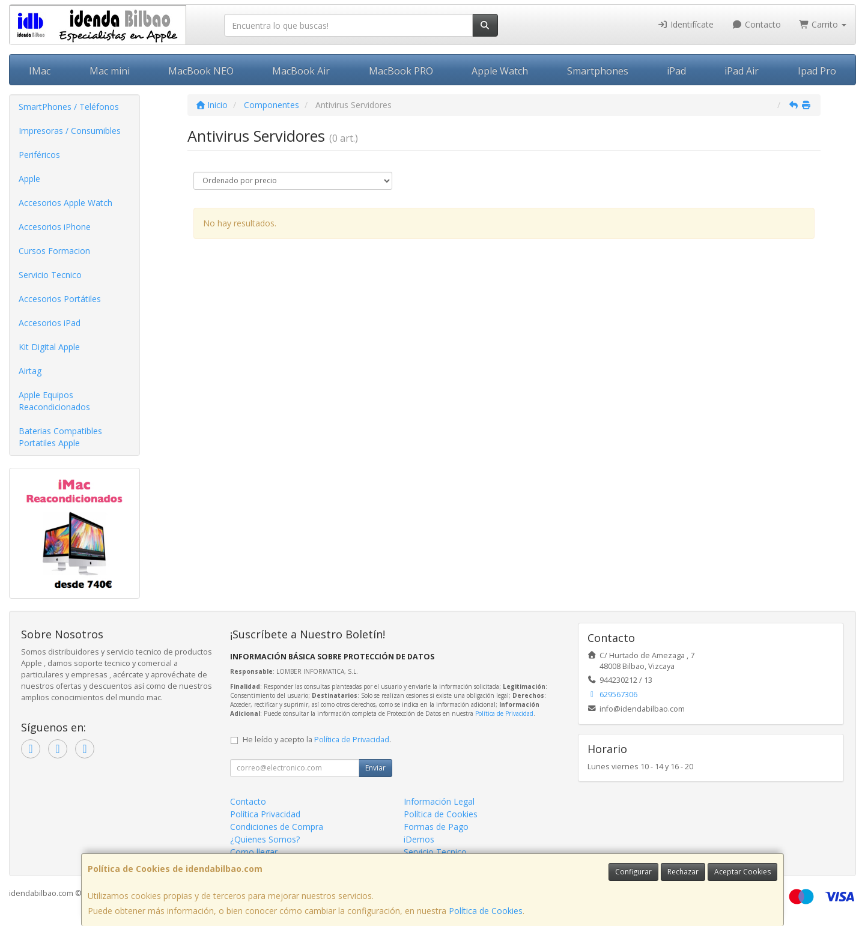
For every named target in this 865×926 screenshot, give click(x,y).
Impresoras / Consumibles (70, 130)
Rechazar (683, 872)
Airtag (30, 371)
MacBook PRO (401, 70)
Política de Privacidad (504, 713)
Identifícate (686, 24)
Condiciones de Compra (276, 826)
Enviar (375, 768)
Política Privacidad (265, 814)
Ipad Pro (817, 70)
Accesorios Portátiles (60, 298)
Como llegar (254, 852)
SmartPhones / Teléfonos (69, 106)
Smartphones (597, 70)
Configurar (633, 872)
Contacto (756, 24)
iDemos (419, 839)
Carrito (823, 24)
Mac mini (110, 70)
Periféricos (39, 154)
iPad (676, 70)
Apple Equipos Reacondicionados (54, 401)
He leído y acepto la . (317, 739)
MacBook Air (301, 70)
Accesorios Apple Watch (65, 202)
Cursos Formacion (54, 250)
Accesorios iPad (49, 322)
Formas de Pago (436, 826)
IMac (39, 70)
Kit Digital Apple (49, 347)
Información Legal (439, 801)
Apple (29, 178)
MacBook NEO (201, 70)
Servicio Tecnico (50, 274)
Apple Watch (500, 70)
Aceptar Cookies (742, 872)
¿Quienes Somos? (265, 839)
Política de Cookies (486, 910)
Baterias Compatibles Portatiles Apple (60, 437)
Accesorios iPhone (55, 226)
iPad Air (741, 70)
